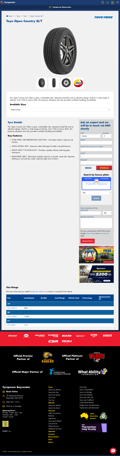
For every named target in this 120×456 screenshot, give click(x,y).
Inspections (52, 418)
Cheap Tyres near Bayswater (89, 408)
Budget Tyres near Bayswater (89, 405)
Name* (83, 140)
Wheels (51, 403)
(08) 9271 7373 (12, 402)
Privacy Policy (90, 233)
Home (9, 16)
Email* (82, 153)
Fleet (50, 439)
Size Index (83, 387)
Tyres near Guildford (86, 400)
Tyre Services (52, 424)
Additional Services (55, 429)
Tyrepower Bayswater (60, 7)
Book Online (53, 437)
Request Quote (87, 241)
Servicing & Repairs (55, 421)
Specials (51, 431)
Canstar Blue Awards (87, 403)
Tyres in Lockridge (86, 392)
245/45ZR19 (12, 308)
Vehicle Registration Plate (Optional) (88, 209)
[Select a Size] (60, 110)
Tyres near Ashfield (86, 395)
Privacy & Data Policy (14, 451)
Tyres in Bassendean (86, 390)
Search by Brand (54, 395)
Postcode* (83, 160)
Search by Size (53, 392)
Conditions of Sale (26, 451)
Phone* (91, 147)
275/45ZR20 (12, 317)
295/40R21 (11, 325)
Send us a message (13, 406)
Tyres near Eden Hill (86, 397)
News (50, 442)
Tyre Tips (51, 400)
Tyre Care (51, 397)
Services (51, 411)
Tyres (50, 387)
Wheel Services (53, 426)
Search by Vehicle (54, 390)
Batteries (51, 416)
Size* (82, 133)
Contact (51, 434)
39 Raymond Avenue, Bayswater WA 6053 (14, 397)
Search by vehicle (37, 291)
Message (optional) (87, 217)
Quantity (106, 133)
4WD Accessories (54, 413)
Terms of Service (103, 233)
